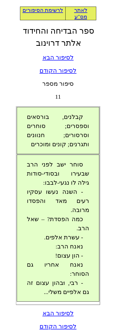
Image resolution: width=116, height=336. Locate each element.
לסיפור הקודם (58, 70)
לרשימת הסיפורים (43, 10)
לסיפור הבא (58, 57)
